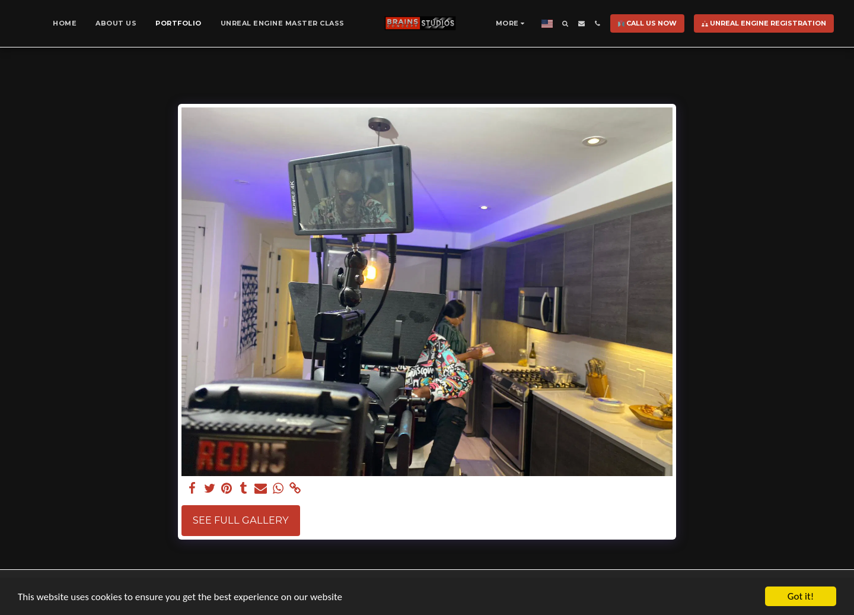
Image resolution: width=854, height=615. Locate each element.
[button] (565, 23)
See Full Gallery (241, 520)
